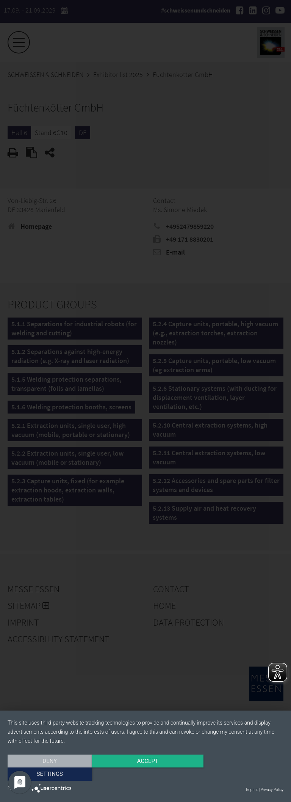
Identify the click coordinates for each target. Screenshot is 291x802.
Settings (242, 774)
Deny (49, 774)
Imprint (252, 790)
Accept (145, 774)
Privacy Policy (272, 790)
